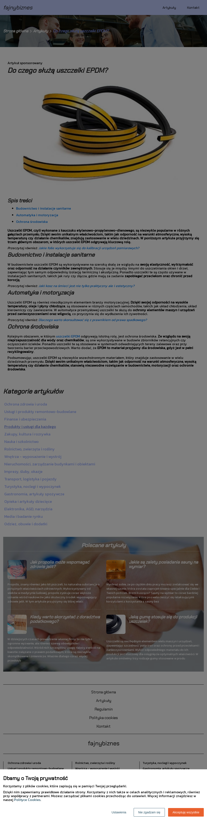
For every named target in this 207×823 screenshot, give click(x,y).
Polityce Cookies (27, 799)
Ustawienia (119, 812)
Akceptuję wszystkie (186, 812)
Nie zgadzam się (149, 812)
